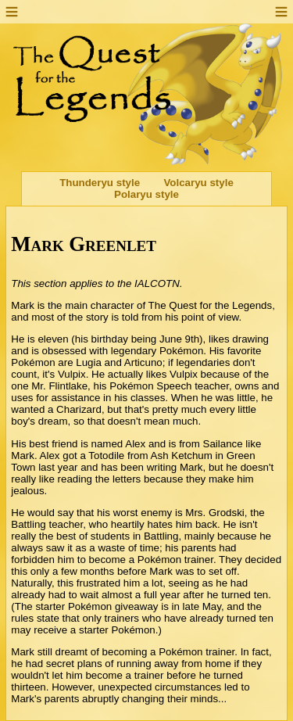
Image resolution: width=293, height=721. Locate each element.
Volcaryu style (198, 182)
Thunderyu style (99, 182)
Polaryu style (146, 194)
